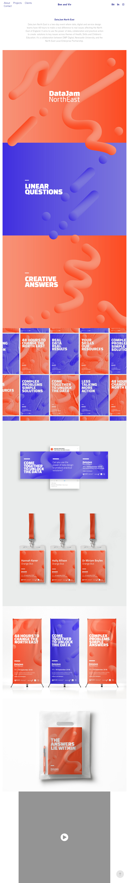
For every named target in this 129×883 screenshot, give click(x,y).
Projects (17, 2)
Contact (8, 5)
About (7, 2)
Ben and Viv (64, 4)
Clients (28, 2)
